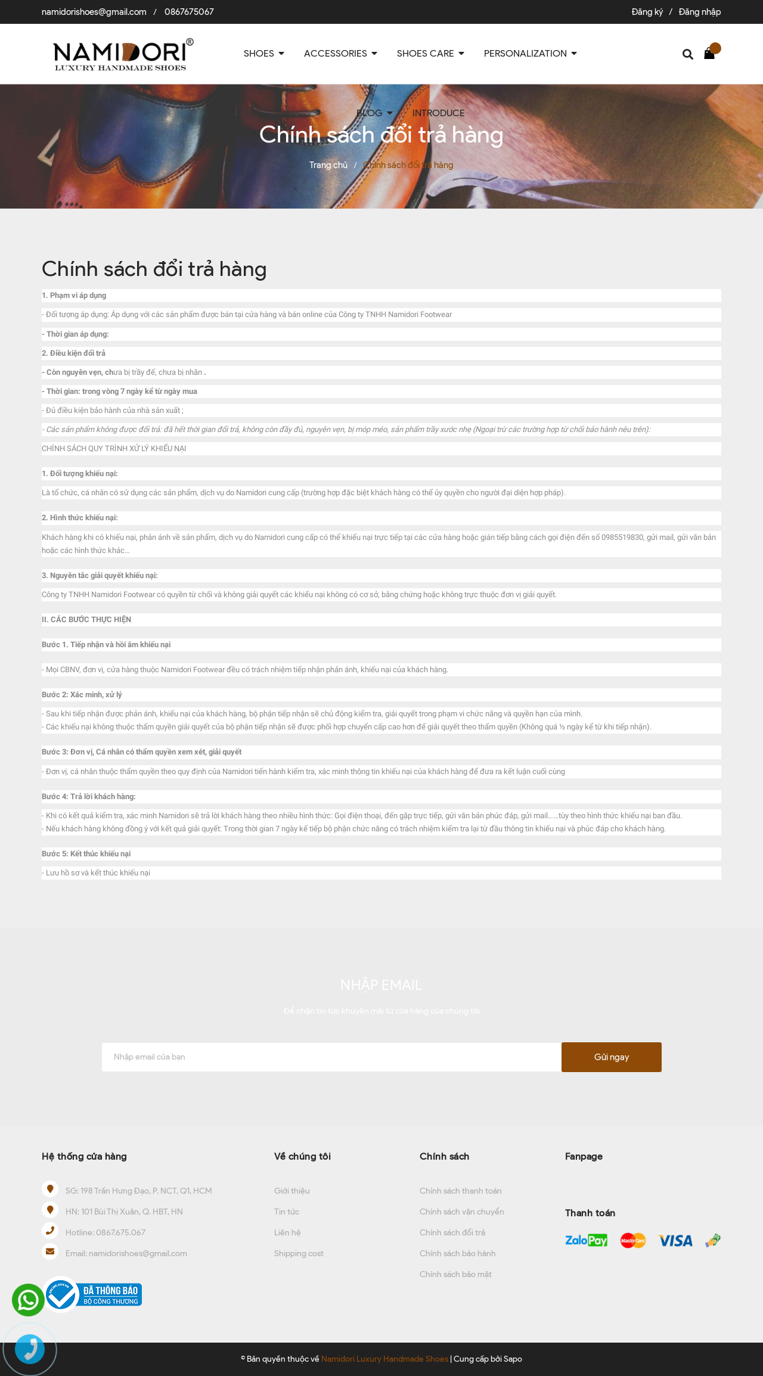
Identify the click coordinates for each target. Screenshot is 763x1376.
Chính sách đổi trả (452, 1233)
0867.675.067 (120, 1233)
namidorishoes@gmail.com (94, 12)
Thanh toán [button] (590, 1213)
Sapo (513, 1359)
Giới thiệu (292, 1191)
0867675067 (189, 12)
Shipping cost (299, 1253)
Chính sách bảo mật (456, 1274)
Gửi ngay (611, 1057)
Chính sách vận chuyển (462, 1212)
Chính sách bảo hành (458, 1253)
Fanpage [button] (584, 1156)
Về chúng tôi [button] (302, 1156)
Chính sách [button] (445, 1156)
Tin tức (286, 1212)
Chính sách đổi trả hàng (154, 268)
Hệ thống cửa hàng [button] (84, 1156)
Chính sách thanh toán (461, 1191)
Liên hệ (287, 1233)
